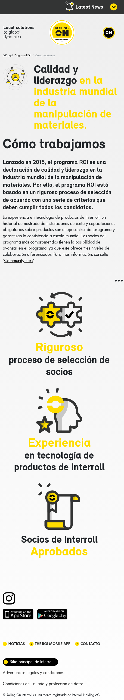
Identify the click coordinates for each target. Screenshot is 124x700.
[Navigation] (109, 32)
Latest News (89, 7)
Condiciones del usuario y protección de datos (43, 684)
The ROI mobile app (52, 643)
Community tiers (18, 260)
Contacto (90, 643)
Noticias (16, 643)
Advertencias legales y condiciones (33, 672)
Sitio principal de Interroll (31, 662)
